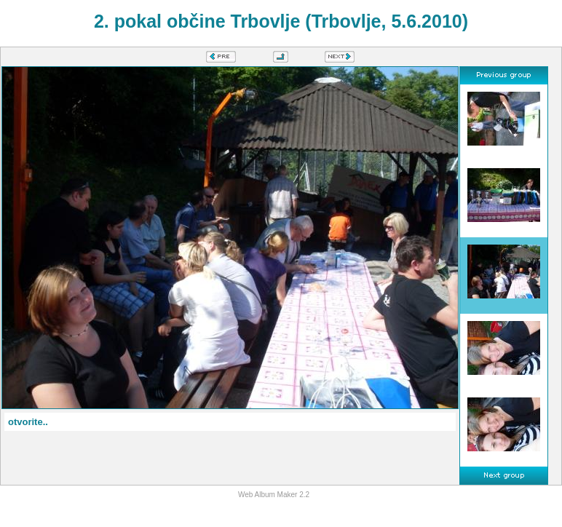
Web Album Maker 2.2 (273, 495)
